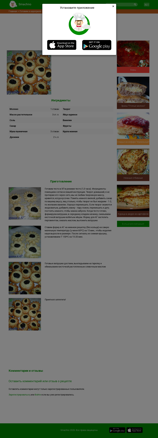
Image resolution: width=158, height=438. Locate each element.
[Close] (113, 6)
